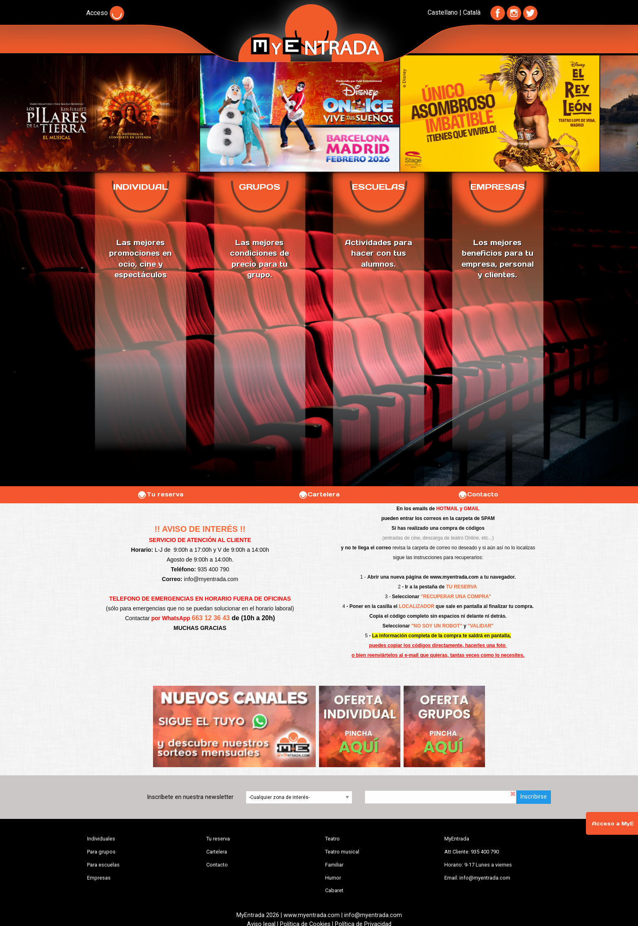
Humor (333, 878)
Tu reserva (160, 494)
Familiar (334, 865)
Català (472, 12)
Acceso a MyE (613, 823)
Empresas (99, 878)
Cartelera (319, 494)
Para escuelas (103, 865)
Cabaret (334, 890)
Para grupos (101, 852)
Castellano (443, 12)
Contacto (478, 494)
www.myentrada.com (454, 577)
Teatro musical (342, 852)
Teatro (332, 839)
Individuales (101, 839)
